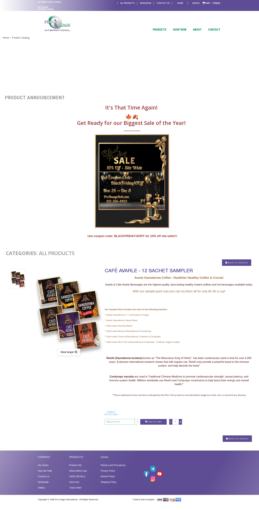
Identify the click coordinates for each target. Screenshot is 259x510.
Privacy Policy (108, 474)
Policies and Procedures (113, 468)
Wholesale (145, 3)
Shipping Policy (108, 485)
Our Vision (43, 468)
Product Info (75, 468)
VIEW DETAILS (77, 480)
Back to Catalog (236, 262)
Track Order (75, 491)
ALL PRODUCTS (56, 253)
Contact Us (163, 3)
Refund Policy (108, 480)
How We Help (45, 474)
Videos (41, 491)
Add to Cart (153, 425)
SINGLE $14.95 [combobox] (113, 425)
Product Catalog (20, 37)
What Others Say (78, 474)
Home (180, 3)
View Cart (74, 485)
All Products (127, 3)
